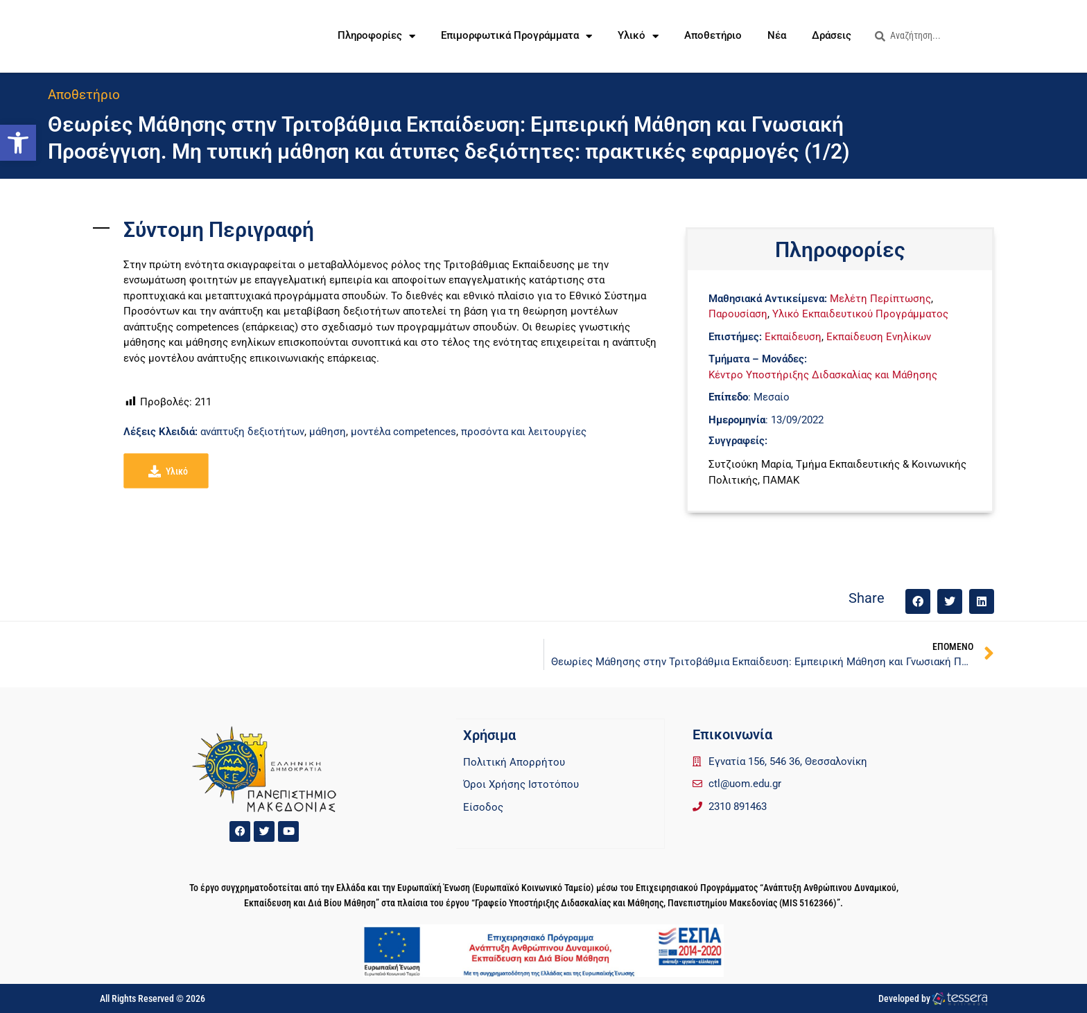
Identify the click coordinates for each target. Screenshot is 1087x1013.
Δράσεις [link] (831, 36)
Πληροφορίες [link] (376, 36)
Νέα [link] (776, 36)
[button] (917, 601)
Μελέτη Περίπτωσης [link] (880, 298)
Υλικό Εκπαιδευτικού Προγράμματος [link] (860, 314)
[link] (18, 143)
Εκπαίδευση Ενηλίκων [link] (878, 337)
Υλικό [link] (638, 36)
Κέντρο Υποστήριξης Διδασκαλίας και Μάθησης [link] (822, 375)
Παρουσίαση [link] (737, 314)
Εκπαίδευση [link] (793, 337)
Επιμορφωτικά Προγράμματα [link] (516, 36)
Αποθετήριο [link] (713, 36)
